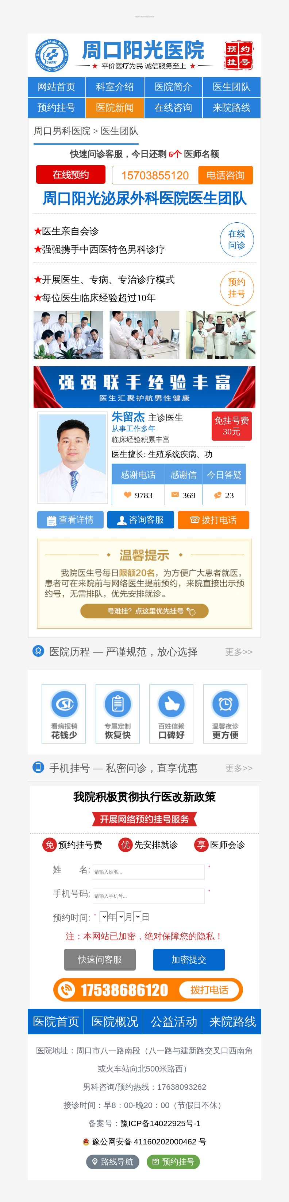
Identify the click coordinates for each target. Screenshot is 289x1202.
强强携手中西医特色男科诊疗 (103, 249)
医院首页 (56, 1021)
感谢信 (183, 475)
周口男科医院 (62, 131)
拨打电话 (213, 520)
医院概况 (115, 1021)
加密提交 (189, 959)
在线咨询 (173, 107)
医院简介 (173, 87)
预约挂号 (57, 107)
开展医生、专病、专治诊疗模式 (108, 279)
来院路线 (232, 107)
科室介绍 (115, 87)
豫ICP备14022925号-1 (160, 1123)
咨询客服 (140, 520)
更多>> (239, 652)
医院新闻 (115, 107)
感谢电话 (138, 475)
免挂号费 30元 (231, 426)
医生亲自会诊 (70, 231)
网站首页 (57, 87)
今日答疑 (224, 475)
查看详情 (70, 520)
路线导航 (112, 1161)
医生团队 (232, 87)
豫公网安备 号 (144, 1142)
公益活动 (174, 1021)
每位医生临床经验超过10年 (99, 298)
